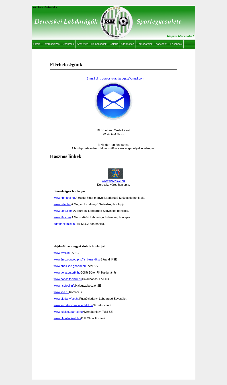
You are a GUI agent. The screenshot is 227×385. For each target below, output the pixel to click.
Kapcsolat (161, 43)
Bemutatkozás (51, 43)
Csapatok (68, 43)
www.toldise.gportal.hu (68, 311)
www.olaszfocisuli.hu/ (67, 318)
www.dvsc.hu (62, 252)
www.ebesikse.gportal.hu (70, 266)
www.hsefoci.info (64, 285)
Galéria (114, 43)
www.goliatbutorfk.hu (67, 272)
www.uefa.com (63, 210)
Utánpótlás (127, 43)
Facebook (176, 43)
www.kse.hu (61, 292)
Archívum (82, 43)
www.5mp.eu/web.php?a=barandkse (77, 259)
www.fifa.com (62, 217)
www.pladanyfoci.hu (66, 298)
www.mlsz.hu (62, 204)
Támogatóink (145, 43)
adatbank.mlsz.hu (65, 223)
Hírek (36, 43)
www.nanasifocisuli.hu (68, 279)
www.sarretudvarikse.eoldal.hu (73, 305)
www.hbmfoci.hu (64, 197)
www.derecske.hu (113, 180)
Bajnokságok (99, 43)
